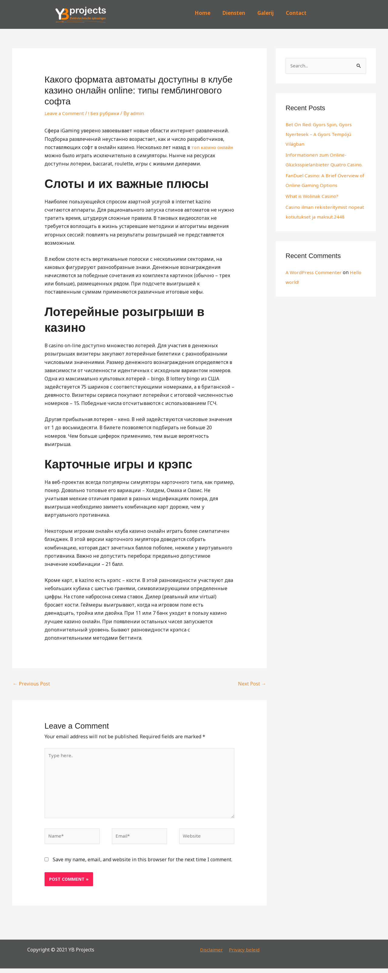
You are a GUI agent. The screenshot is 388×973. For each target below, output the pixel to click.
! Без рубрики (105, 113)
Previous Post (31, 683)
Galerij (265, 12)
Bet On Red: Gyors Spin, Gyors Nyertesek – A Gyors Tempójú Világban (319, 134)
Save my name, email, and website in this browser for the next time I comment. (142, 864)
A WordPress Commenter (314, 282)
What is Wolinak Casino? (314, 206)
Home (202, 12)
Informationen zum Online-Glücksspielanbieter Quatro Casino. (317, 165)
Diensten (233, 12)
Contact (296, 12)
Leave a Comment (65, 113)
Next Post (252, 683)
